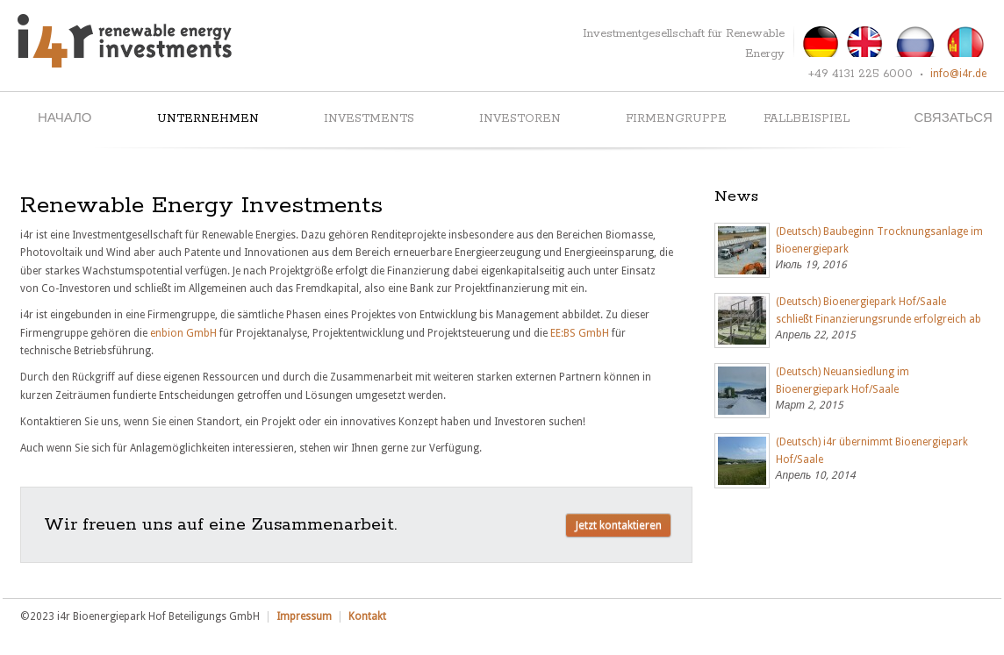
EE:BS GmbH (579, 333)
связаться (953, 118)
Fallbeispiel (807, 118)
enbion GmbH (183, 333)
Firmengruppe (676, 118)
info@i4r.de (958, 74)
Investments (369, 118)
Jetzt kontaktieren (618, 524)
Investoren (520, 118)
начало (65, 118)
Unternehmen (208, 118)
